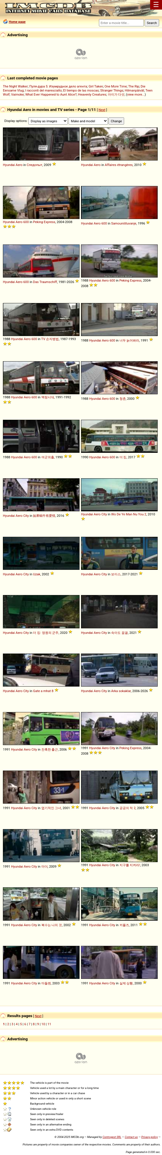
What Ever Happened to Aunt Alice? (50, 94)
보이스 (116, 574)
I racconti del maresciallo (43, 90)
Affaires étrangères (118, 165)
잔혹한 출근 (49, 749)
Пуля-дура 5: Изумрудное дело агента (58, 86)
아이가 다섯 (116, 94)
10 (43, 1024)
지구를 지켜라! (129, 865)
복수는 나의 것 (51, 925)
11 (49, 1024)
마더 (44, 866)
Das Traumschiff (45, 282)
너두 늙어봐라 (129, 340)
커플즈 (124, 925)
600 (26, 222)
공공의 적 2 (127, 808)
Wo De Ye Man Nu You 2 (128, 514)
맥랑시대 (47, 397)
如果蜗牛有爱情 (44, 516)
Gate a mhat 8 (43, 691)
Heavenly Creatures (92, 94)
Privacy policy (149, 1136)
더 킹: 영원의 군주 (45, 633)
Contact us (131, 1136)
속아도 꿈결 (119, 633)
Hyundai (9, 165)
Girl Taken (96, 86)
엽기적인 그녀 (51, 808)
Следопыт (34, 165)
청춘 (122, 399)
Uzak (36, 574)
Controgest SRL (111, 1136)
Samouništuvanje (123, 223)
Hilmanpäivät (134, 90)
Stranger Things (111, 90)
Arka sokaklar (121, 691)
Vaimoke (17, 94)
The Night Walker (15, 86)
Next (102, 110)
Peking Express (44, 222)
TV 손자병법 (50, 339)
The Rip (133, 86)
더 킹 (123, 457)
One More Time (115, 86)
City (26, 516)
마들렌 (46, 983)
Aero (19, 165)
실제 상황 (126, 983)
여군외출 (47, 457)
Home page (17, 22)
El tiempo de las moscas (81, 90)
